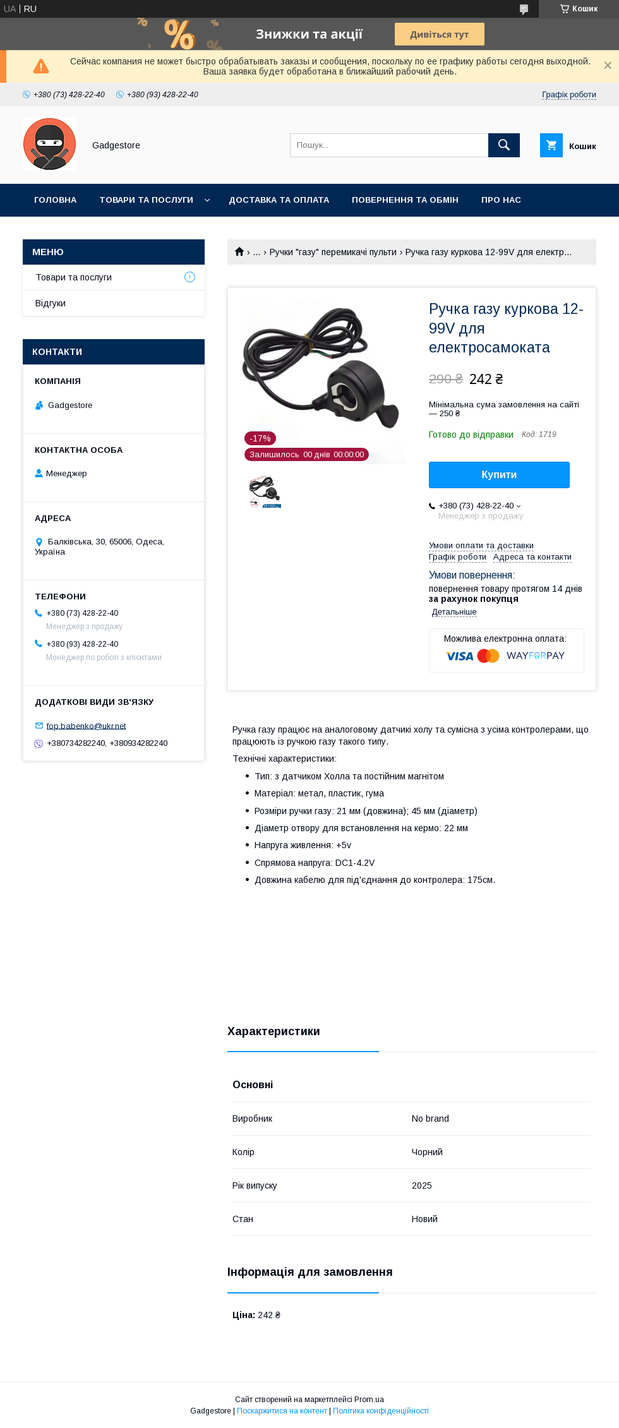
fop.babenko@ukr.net (86, 725)
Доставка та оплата (279, 200)
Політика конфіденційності (381, 1411)
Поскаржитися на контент (282, 1411)
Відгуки (50, 303)
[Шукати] (504, 145)
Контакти (57, 232)
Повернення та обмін (405, 200)
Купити (499, 474)
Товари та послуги (146, 200)
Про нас (501, 200)
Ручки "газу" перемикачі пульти (333, 252)
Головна (55, 200)
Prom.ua (369, 1399)
